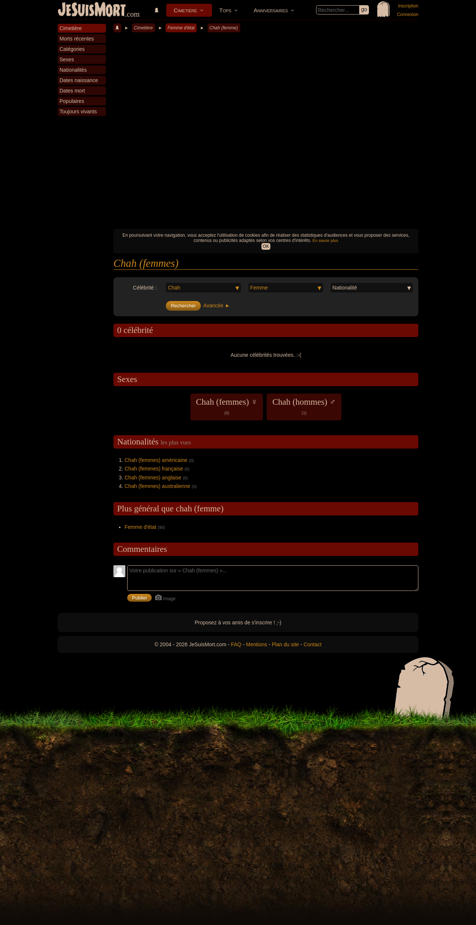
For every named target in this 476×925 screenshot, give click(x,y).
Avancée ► (216, 305)
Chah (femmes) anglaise (153, 478)
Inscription (408, 6)
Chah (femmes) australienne (157, 486)
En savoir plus (325, 240)
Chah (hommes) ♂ (304, 406)
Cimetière (185, 10)
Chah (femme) (223, 27)
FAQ (236, 644)
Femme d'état (180, 27)
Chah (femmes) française (154, 469)
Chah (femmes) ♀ (226, 406)
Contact (312, 644)
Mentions (256, 644)
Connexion (407, 14)
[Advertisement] (265, 169)
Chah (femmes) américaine (156, 460)
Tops (225, 10)
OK (266, 246)
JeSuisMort (92, 10)
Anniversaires (271, 10)
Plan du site (285, 644)
